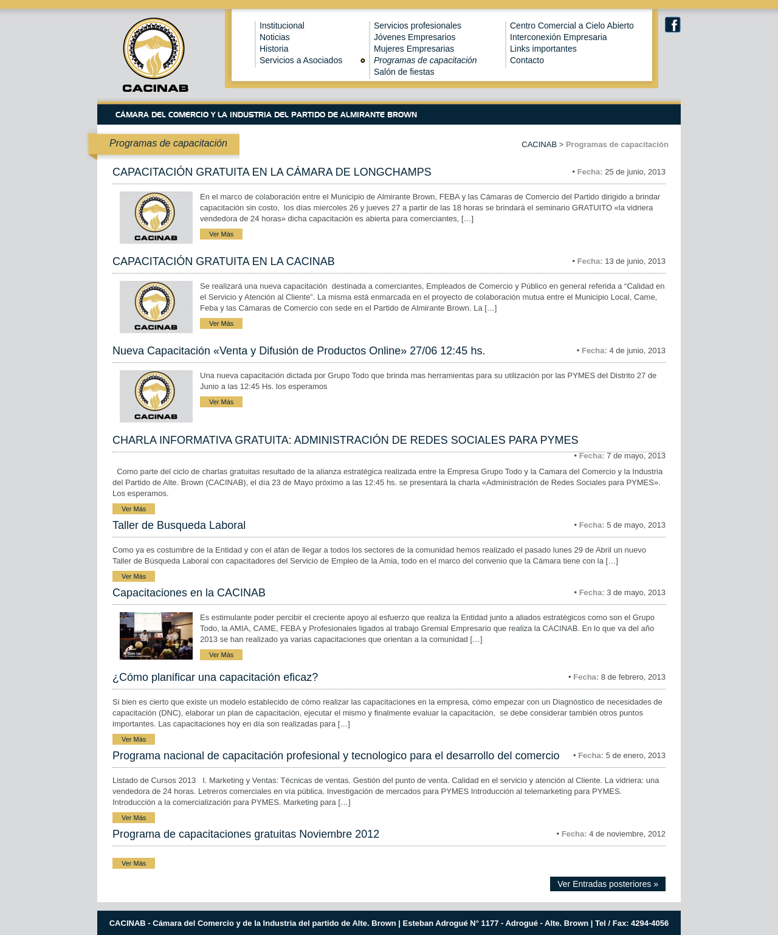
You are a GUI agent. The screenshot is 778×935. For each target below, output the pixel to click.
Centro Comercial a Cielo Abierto (572, 25)
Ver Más (221, 234)
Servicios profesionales (417, 25)
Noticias (275, 37)
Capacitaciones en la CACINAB (189, 593)
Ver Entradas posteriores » (607, 884)
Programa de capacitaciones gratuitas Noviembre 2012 (245, 834)
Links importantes (543, 48)
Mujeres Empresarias (414, 48)
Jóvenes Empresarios (415, 37)
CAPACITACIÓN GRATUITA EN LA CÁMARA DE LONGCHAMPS (272, 172)
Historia (274, 48)
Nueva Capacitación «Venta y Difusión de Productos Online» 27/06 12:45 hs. (298, 351)
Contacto (527, 60)
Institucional (282, 25)
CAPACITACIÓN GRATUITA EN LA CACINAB (223, 261)
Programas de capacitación (425, 60)
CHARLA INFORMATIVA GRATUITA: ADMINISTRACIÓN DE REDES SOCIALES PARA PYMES (345, 440)
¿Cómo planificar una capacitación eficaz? (215, 677)
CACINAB (539, 144)
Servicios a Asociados (301, 60)
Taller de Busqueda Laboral (179, 525)
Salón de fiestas (404, 72)
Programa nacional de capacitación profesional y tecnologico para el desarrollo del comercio (335, 756)
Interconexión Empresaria (558, 37)
